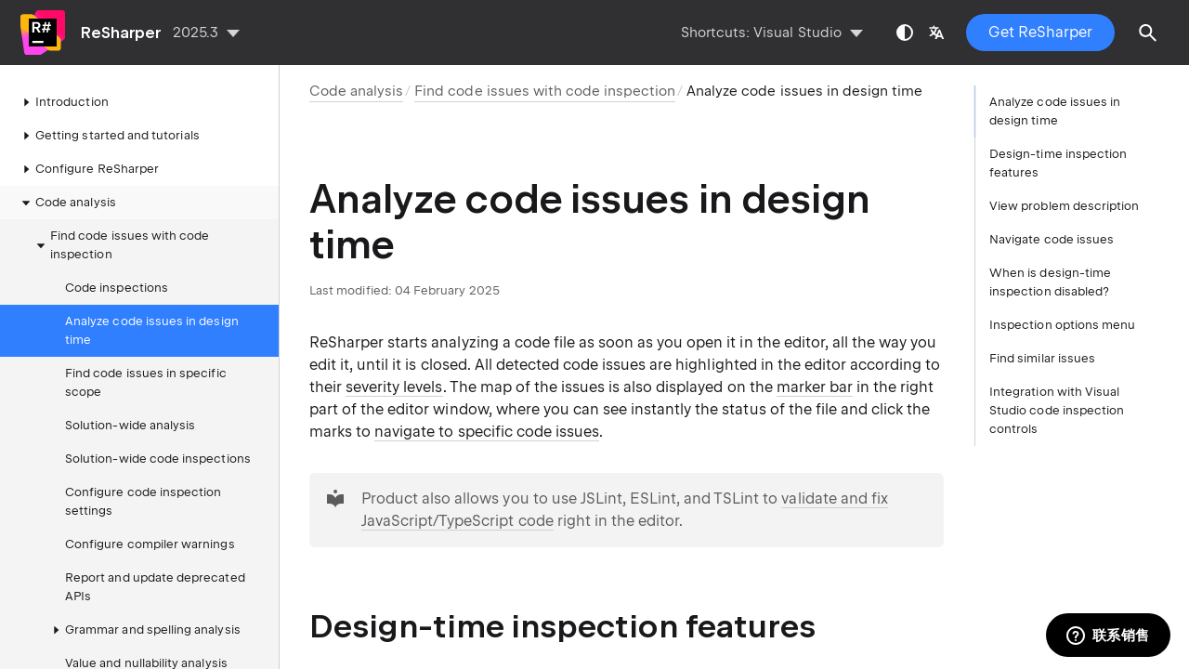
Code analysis (66, 202)
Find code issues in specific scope (146, 382)
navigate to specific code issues (486, 431)
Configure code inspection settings (143, 501)
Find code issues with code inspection (121, 245)
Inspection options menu (1062, 325)
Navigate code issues (1051, 239)
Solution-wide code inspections (158, 459)
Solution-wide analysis (130, 425)
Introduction (63, 102)
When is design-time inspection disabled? (1050, 282)
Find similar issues (1042, 358)
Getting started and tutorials (108, 135)
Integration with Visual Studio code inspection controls (1056, 410)
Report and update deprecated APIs (155, 587)
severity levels (394, 387)
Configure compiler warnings (150, 544)
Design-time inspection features (1058, 163)
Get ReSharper (1040, 32)
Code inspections (116, 288)
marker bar (815, 387)
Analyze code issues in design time (152, 330)
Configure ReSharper (88, 169)
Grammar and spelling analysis (143, 630)
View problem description (1064, 206)
